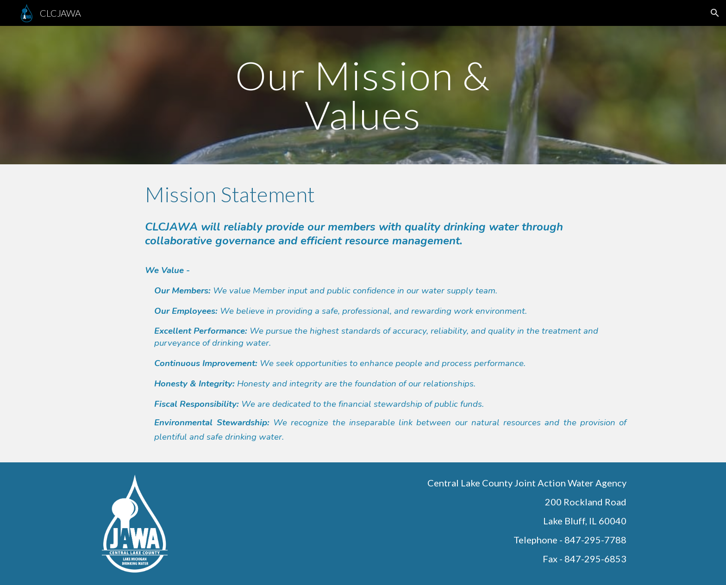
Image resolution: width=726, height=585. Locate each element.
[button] (715, 13)
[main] (363, 95)
